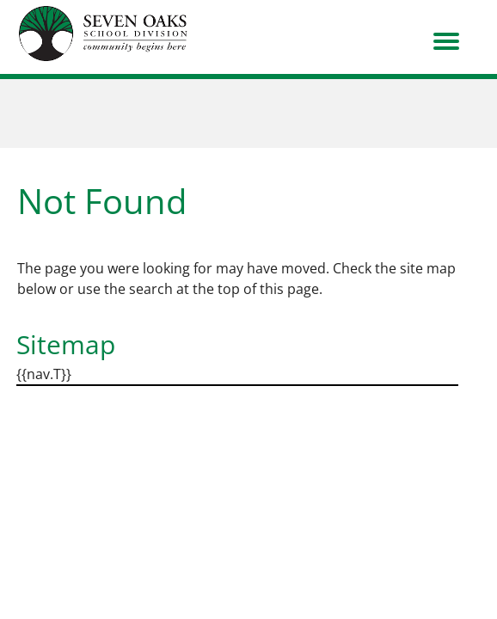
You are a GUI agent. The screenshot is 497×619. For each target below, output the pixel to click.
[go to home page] (103, 33)
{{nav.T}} (43, 374)
